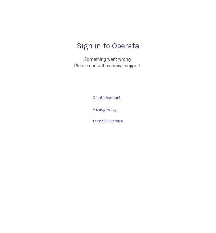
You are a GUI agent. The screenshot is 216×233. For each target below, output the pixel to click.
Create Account (106, 97)
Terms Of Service (108, 121)
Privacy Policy (105, 109)
